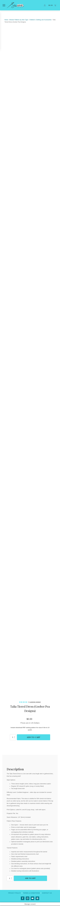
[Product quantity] (13, 737)
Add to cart (33, 737)
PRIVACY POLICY (14, 893)
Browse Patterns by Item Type (19, 20)
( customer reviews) (34, 702)
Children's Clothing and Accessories (40, 20)
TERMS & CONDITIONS (31, 893)
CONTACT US (47, 893)
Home (6, 20)
